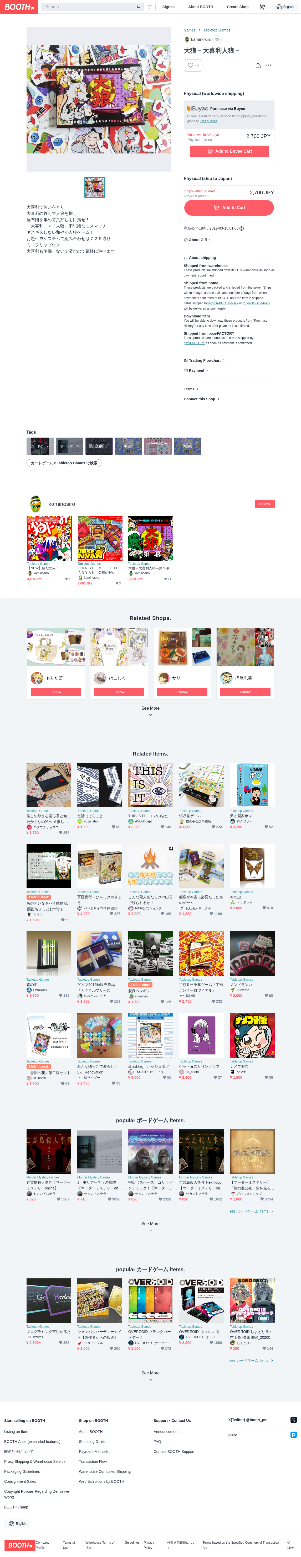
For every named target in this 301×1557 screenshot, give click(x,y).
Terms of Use (69, 1545)
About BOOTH (200, 7)
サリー (178, 678)
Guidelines (132, 1542)
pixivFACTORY (194, 343)
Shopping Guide (92, 1441)
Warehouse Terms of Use (99, 1545)
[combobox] (92, 7)
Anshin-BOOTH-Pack (223, 303)
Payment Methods (94, 1451)
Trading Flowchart (205, 360)
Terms (189, 389)
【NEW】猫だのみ (41, 568)
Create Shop (237, 7)
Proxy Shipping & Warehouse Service (34, 1461)
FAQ (157, 1441)
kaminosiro (62, 504)
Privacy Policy (149, 1545)
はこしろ (117, 678)
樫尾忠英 (243, 678)
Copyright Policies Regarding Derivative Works (36, 1494)
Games (190, 30)
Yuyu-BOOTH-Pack (256, 303)
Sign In (168, 7)
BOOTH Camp (16, 1507)
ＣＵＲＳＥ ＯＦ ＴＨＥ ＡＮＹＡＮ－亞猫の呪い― (100, 570)
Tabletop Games (216, 30)
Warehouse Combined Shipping (105, 1471)
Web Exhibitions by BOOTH (101, 1481)
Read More (208, 121)
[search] (138, 7)
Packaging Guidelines (22, 1471)
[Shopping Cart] (262, 7)
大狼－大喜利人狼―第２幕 (149, 568)
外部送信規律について (181, 1545)
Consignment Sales (20, 1481)
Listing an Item (16, 1432)
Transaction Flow (93, 1461)
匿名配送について (19, 1451)
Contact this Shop (199, 399)
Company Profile (42, 1545)
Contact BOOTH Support (174, 1451)
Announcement (166, 1432)
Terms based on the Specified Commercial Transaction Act (241, 1545)
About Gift (198, 240)
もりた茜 (54, 678)
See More (150, 713)
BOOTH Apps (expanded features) (32, 1441)
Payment (196, 370)
